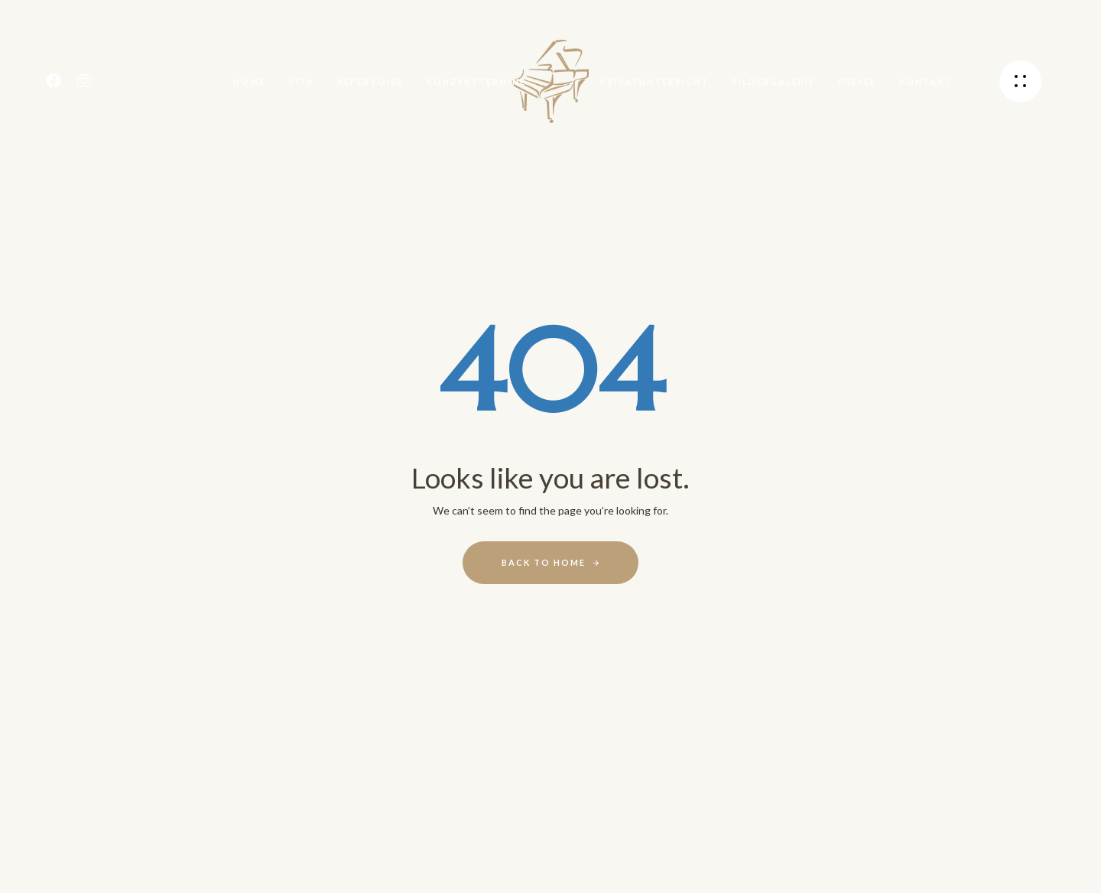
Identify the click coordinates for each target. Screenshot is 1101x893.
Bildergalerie (773, 81)
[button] (1020, 81)
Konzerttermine (476, 81)
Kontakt (925, 81)
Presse (857, 81)
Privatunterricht (654, 81)
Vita (301, 81)
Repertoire (370, 81)
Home (249, 81)
